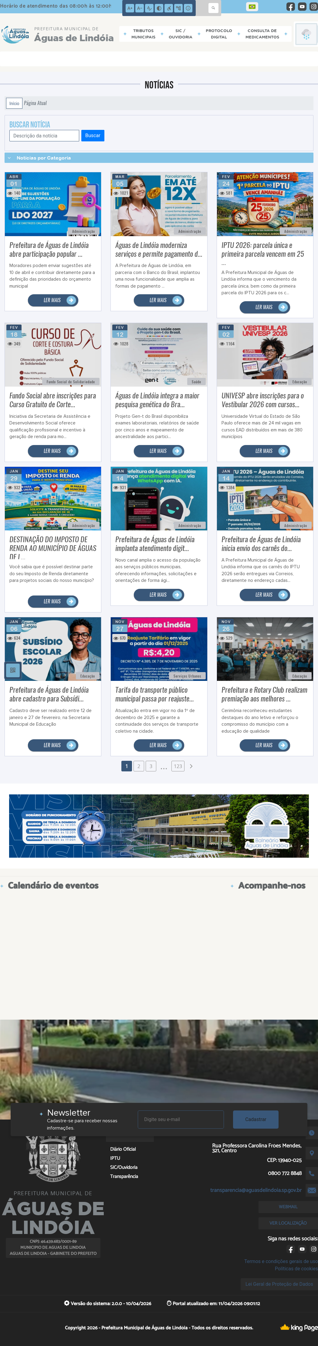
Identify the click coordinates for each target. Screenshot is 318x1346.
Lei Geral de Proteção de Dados (279, 1284)
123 (178, 766)
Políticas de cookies (296, 1269)
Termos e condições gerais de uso (281, 1261)
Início (14, 103)
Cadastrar (255, 1119)
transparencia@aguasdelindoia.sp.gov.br (256, 1190)
